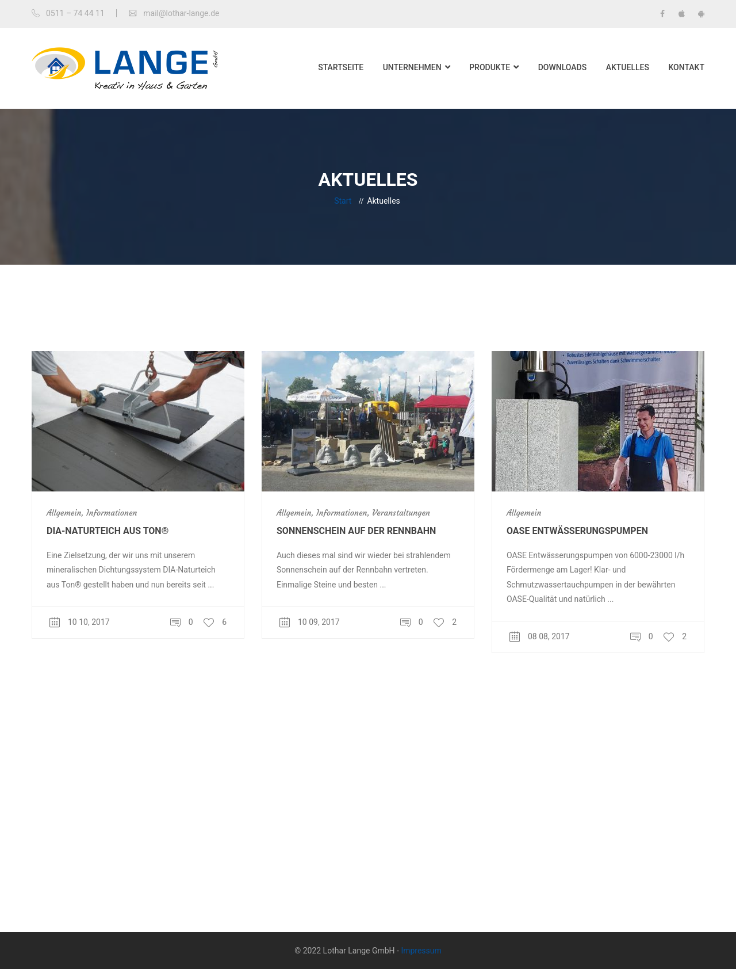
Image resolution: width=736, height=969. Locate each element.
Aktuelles (627, 67)
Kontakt (686, 67)
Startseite (340, 67)
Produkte (489, 67)
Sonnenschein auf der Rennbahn (356, 530)
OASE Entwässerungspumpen (577, 530)
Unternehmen (412, 67)
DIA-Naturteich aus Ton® (107, 530)
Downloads (562, 67)
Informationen (111, 513)
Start (342, 200)
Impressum (421, 950)
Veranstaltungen (401, 513)
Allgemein (64, 513)
